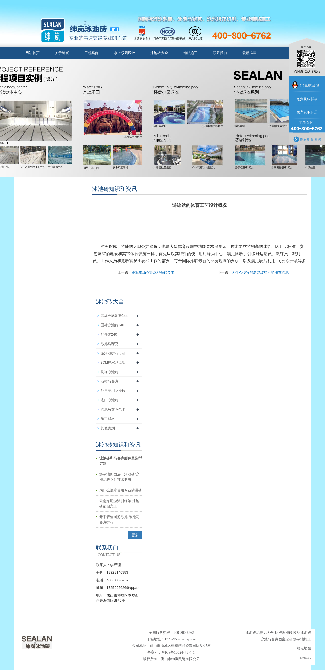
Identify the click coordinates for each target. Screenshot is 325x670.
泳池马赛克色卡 (113, 409)
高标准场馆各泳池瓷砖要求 (153, 272)
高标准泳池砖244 (114, 316)
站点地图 (304, 648)
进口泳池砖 (109, 400)
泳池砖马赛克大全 (259, 633)
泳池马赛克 (109, 344)
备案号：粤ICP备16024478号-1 (171, 652)
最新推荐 (249, 53)
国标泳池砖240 (112, 325)
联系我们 (220, 53)
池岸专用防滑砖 (113, 391)
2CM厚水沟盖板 (113, 362)
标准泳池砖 (283, 633)
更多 (135, 535)
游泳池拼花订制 (113, 353)
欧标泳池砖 (302, 633)
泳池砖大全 (159, 53)
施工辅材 (108, 419)
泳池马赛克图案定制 (276, 639)
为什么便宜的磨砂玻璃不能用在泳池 (260, 272)
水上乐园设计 (124, 53)
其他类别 (108, 428)
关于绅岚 (62, 53)
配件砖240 (109, 334)
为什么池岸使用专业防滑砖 (120, 490)
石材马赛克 (109, 381)
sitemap (305, 657)
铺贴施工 (190, 53)
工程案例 (91, 53)
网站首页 (32, 53)
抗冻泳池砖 (109, 372)
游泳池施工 (302, 639)
